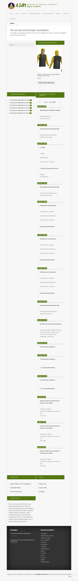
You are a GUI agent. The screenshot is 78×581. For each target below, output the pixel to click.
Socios (24, 13)
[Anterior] (39, 102)
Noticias (58, 13)
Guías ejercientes (15, 488)
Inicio (11, 13)
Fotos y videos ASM (48, 13)
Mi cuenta (12, 18)
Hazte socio (42, 484)
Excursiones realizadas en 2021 (21, 113)
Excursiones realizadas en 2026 (21, 100)
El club (17, 13)
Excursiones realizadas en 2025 (21, 102)
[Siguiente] (60, 102)
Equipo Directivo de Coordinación (20, 484)
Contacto (65, 13)
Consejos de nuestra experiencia (20, 533)
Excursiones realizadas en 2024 (21, 105)
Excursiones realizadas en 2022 (21, 110)
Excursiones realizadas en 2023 (21, 108)
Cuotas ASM (43, 488)
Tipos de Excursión (16, 491)
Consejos (42, 491)
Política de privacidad (56, 574)
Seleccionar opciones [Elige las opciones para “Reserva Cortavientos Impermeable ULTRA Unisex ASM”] (46, 82)
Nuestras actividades (34, 13)
